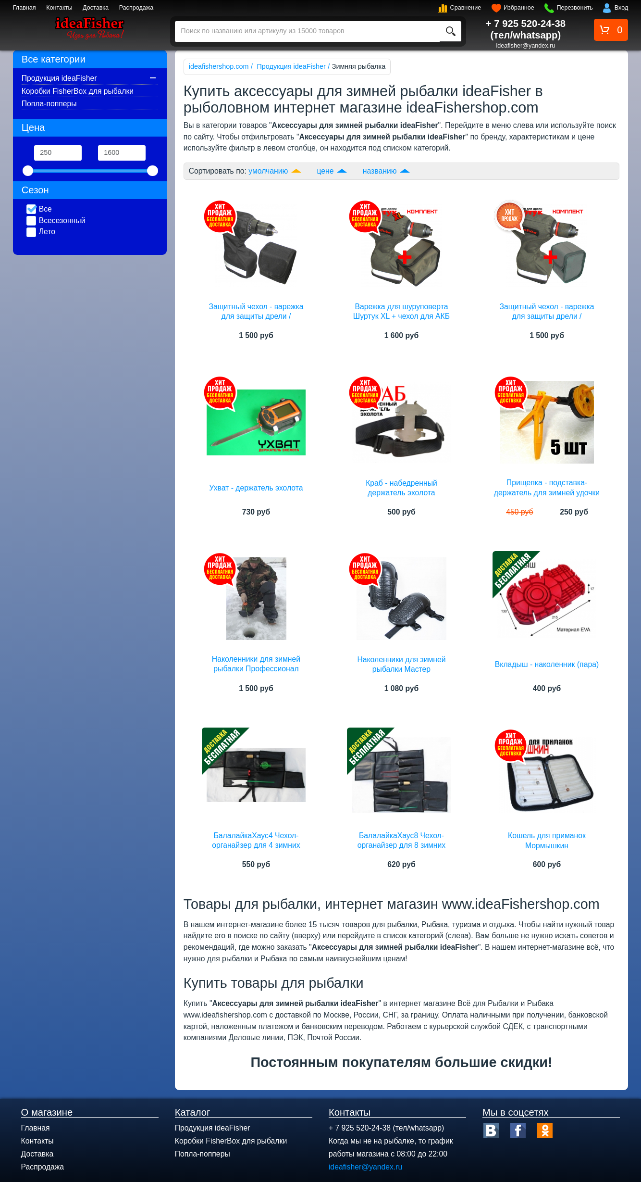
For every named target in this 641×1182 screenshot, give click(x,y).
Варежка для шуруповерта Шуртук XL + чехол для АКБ (401, 311)
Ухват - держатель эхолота (256, 488)
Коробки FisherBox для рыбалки (78, 91)
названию (380, 171)
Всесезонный (56, 220)
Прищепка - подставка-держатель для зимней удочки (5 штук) (547, 492)
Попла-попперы (49, 104)
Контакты (59, 7)
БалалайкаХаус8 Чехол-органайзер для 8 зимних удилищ (401, 845)
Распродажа (136, 7)
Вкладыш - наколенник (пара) (547, 664)
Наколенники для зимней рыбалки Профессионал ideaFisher (256, 669)
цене (325, 171)
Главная (24, 7)
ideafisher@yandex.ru (525, 45)
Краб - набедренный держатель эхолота (401, 488)
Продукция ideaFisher (59, 78)
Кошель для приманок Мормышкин (547, 840)
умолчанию (268, 171)
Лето (40, 232)
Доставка (96, 7)
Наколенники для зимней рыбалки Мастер (401, 664)
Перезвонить (574, 7)
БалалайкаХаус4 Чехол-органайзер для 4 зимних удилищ (256, 845)
